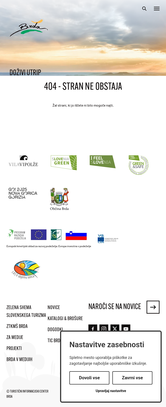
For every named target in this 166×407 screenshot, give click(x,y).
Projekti (14, 348)
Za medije (14, 337)
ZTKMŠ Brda (17, 326)
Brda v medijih (19, 359)
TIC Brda (55, 341)
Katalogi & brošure (65, 318)
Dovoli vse (89, 377)
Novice (54, 307)
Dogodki (55, 329)
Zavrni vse (132, 377)
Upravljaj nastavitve (111, 391)
